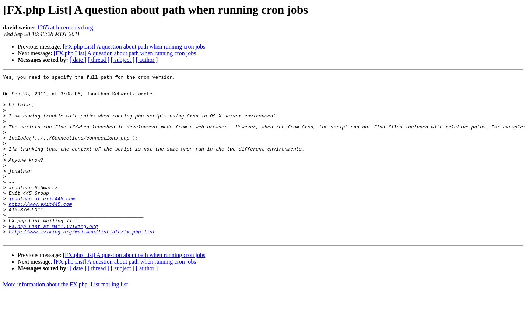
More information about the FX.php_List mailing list (65, 317)
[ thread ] (98, 60)
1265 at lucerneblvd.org (65, 27)
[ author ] (147, 60)
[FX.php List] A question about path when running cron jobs (134, 46)
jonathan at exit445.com (42, 224)
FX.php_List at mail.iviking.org (53, 257)
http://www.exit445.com (40, 230)
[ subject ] (122, 60)
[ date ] (78, 60)
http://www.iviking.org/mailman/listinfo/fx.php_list (82, 263)
